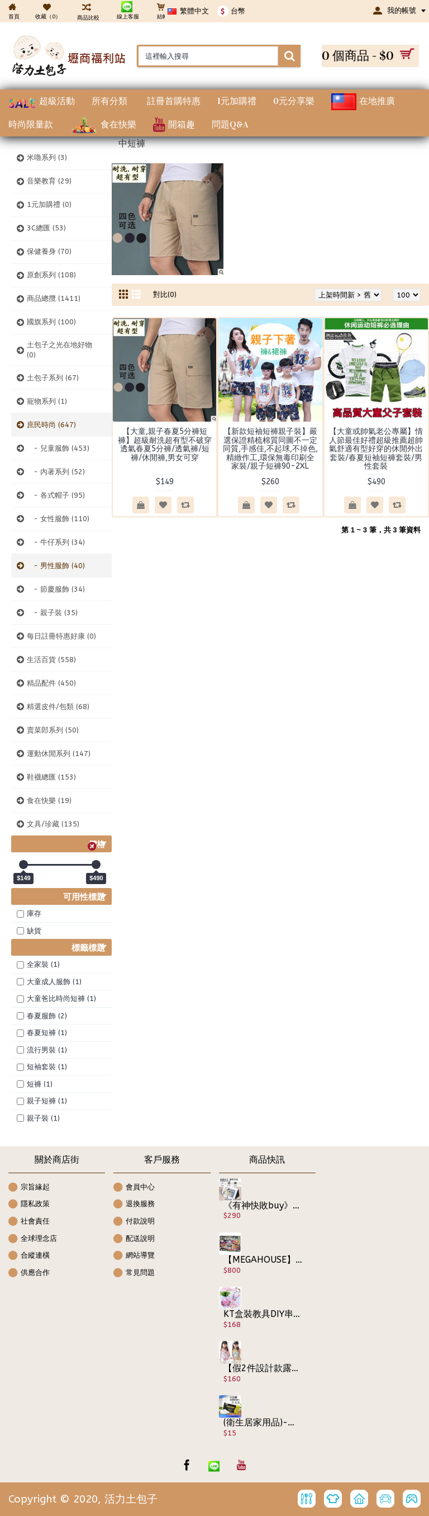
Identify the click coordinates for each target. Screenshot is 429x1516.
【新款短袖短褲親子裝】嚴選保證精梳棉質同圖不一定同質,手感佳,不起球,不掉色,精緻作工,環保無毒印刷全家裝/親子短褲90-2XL (270, 449)
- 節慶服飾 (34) (56, 589)
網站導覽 (134, 1256)
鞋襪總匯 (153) (51, 777)
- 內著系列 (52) (56, 471)
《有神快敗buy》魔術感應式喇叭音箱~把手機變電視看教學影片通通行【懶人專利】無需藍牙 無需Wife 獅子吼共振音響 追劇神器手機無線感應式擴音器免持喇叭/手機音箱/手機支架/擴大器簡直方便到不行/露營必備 (263, 1206)
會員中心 (134, 1188)
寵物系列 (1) (47, 401)
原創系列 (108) (51, 275)
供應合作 (29, 1273)
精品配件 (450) (51, 683)
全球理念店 (32, 1239)
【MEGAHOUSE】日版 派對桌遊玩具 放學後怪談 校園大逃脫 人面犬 (263, 1260)
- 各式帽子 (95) (56, 495)
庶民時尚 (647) (51, 425)
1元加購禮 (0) (49, 204)
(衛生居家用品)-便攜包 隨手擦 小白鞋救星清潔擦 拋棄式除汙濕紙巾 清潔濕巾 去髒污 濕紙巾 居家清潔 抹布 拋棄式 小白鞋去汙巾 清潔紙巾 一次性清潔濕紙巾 (263, 1423)
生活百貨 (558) (51, 659)
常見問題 (134, 1273)
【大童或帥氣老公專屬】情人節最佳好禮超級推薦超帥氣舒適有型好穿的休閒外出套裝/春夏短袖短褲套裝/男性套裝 (376, 449)
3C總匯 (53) (46, 228)
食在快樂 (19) (49, 800)
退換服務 (134, 1205)
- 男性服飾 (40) (56, 565)
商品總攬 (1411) (53, 298)
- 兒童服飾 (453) (58, 448)
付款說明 (134, 1222)
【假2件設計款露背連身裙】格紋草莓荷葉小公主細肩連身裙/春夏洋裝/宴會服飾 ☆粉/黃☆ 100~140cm (263, 1368)
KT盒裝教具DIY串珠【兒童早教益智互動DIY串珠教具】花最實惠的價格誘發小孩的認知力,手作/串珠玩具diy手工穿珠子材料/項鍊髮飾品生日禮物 (263, 1314)
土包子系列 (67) (53, 378)
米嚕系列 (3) (47, 157)
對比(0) (165, 294)
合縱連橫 (29, 1256)
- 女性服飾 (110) (58, 518)
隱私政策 (29, 1205)
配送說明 (134, 1239)
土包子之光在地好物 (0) (59, 350)
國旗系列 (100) (51, 322)
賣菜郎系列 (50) (53, 730)
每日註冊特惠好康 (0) (61, 636)
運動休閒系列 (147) (58, 753)
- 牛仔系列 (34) (56, 542)
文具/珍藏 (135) (53, 824)
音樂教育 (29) (49, 181)
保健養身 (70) (49, 251)
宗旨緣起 (29, 1188)
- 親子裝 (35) (52, 612)
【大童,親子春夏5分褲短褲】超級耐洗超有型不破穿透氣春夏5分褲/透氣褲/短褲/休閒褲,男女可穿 (165, 444)
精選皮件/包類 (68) (58, 706)
